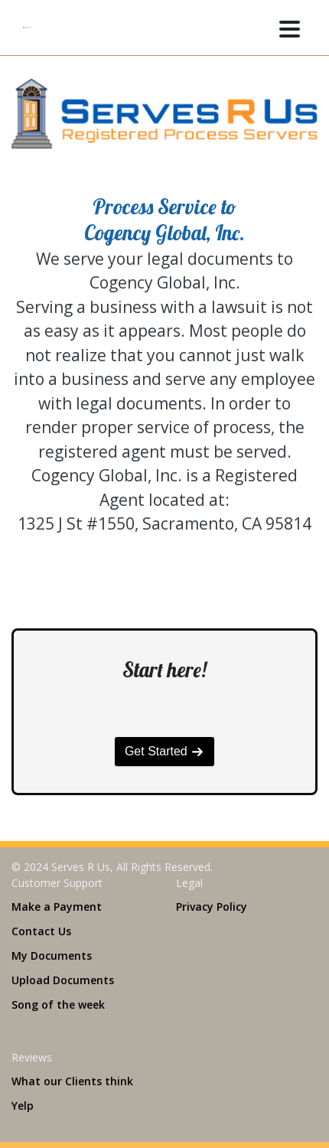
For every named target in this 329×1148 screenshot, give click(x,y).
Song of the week (58, 1004)
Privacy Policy (211, 906)
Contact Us (41, 931)
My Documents (51, 955)
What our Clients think (72, 1081)
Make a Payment (56, 906)
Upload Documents (62, 980)
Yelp (22, 1105)
